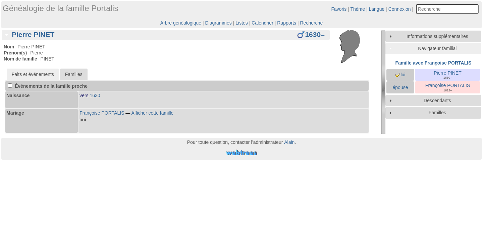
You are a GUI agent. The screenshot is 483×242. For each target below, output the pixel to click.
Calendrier (262, 23)
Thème (358, 9)
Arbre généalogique (180, 23)
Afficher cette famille (152, 113)
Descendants (437, 100)
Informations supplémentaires (437, 36)
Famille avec (433, 63)
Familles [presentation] (74, 74)
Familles (437, 112)
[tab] (166, 35)
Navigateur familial (437, 48)
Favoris (338, 9)
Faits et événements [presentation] (33, 74)
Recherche (311, 23)
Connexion (399, 9)
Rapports (286, 23)
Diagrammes (218, 23)
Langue (377, 9)
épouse (400, 87)
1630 (95, 95)
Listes (241, 23)
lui (400, 74)
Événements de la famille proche (48, 86)
